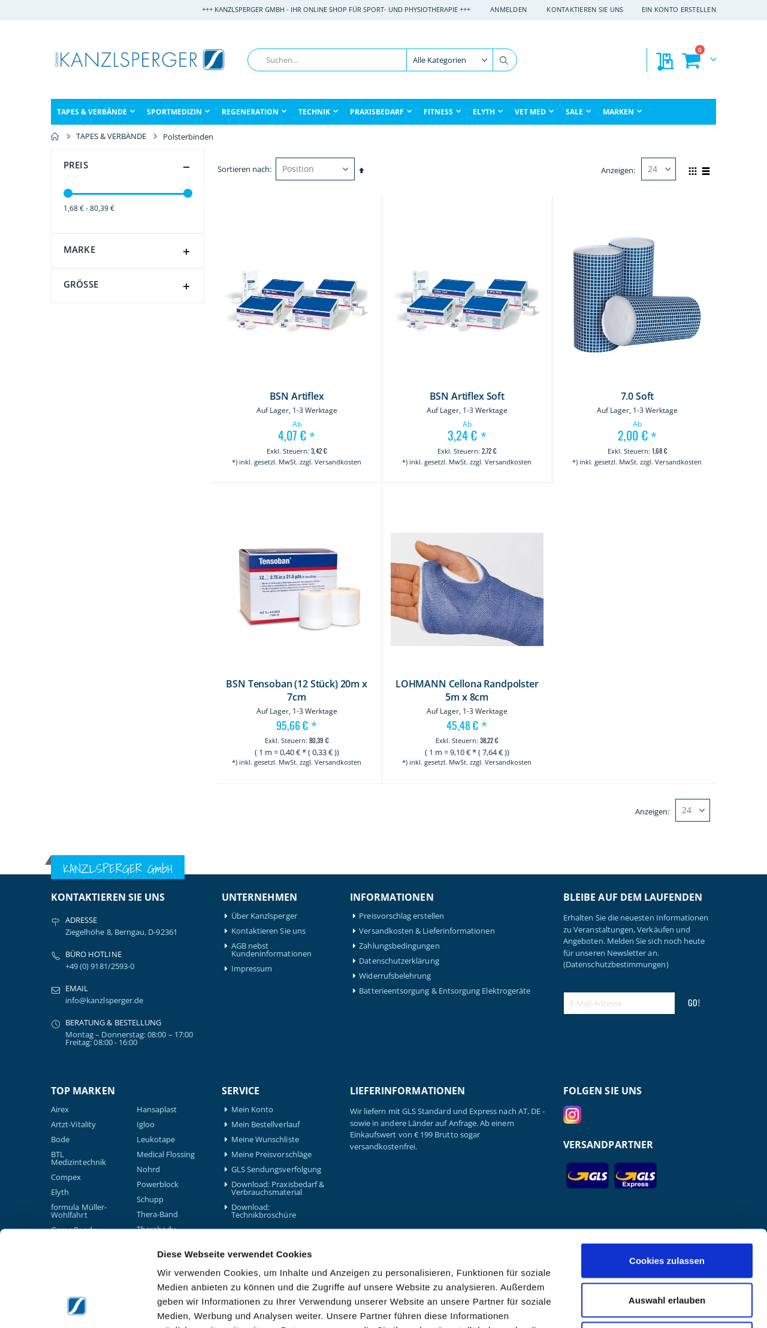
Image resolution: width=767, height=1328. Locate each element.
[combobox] (382, 60)
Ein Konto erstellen (679, 9)
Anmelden (508, 9)
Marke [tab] (129, 251)
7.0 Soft (637, 396)
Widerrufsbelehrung (395, 976)
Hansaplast (157, 1109)
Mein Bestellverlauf (265, 1124)
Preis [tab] (129, 167)
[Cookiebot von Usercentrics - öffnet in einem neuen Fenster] (77, 1305)
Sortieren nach (244, 169)
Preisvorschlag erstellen (401, 916)
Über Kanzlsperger (264, 916)
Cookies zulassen (667, 1171)
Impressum (252, 969)
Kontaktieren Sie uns (585, 9)
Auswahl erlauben (667, 1210)
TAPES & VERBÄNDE (111, 136)
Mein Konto (252, 1109)
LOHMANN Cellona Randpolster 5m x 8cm (467, 691)
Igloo (146, 1124)
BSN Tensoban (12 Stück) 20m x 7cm (296, 691)
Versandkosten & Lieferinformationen (426, 931)
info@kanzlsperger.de (104, 1000)
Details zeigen (637, 1304)
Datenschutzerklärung (399, 961)
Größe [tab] (129, 286)
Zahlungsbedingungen (399, 946)
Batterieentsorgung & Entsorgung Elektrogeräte (444, 991)
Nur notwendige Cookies (667, 1249)
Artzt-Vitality (73, 1124)
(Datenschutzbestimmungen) (616, 964)
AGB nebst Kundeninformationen (271, 950)
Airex (60, 1109)
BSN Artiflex (297, 396)
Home (55, 137)
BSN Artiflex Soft (467, 396)
